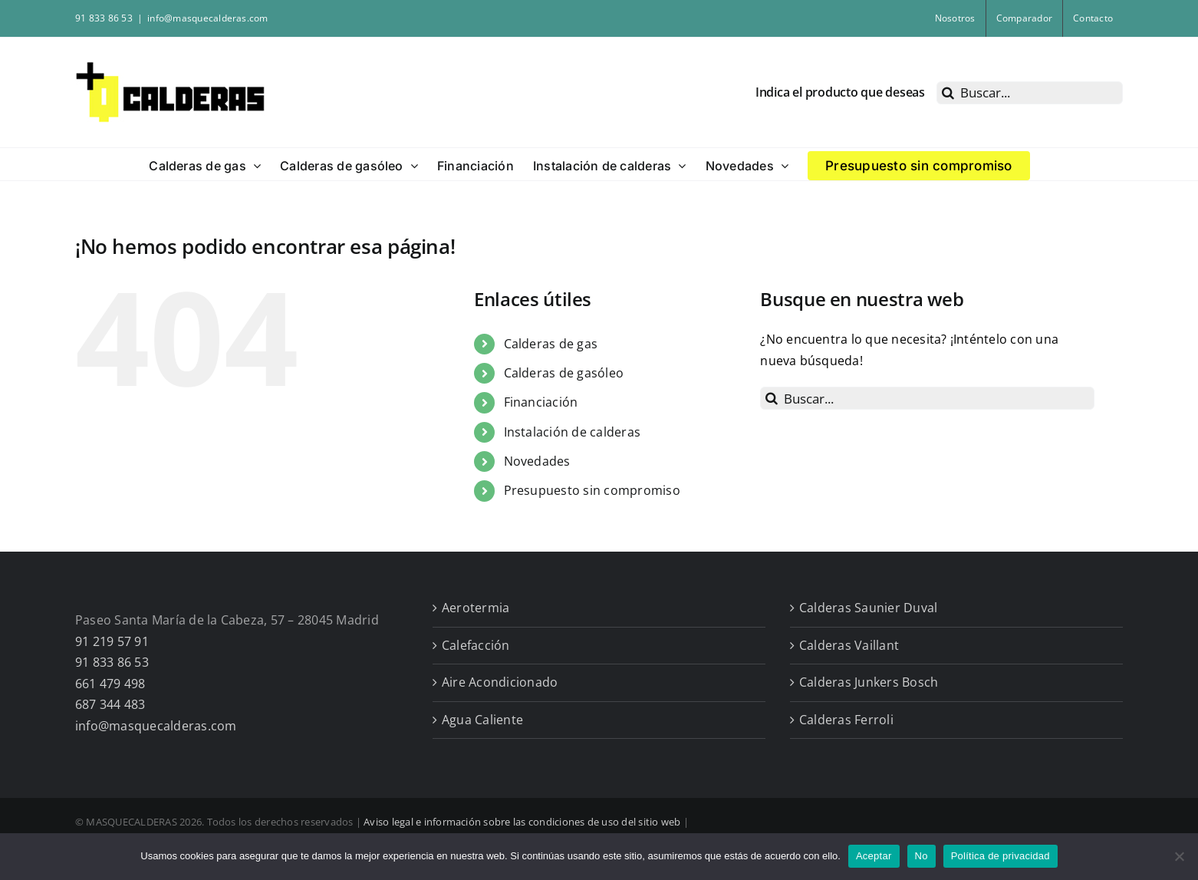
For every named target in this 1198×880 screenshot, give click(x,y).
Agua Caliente (482, 719)
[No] (1178, 856)
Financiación (541, 402)
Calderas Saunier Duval (868, 607)
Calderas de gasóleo (564, 372)
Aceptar (874, 856)
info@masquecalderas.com (207, 18)
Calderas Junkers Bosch (868, 682)
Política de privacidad (1000, 856)
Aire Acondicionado (500, 682)
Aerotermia (475, 607)
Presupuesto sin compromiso (592, 490)
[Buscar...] (1029, 92)
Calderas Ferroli (846, 719)
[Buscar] (947, 92)
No (921, 856)
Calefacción (476, 645)
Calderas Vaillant (849, 645)
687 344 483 (110, 704)
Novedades (537, 461)
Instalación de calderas (572, 432)
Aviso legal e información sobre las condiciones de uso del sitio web (522, 822)
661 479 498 (110, 683)
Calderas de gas (551, 343)
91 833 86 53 (112, 662)
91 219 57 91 (112, 641)
